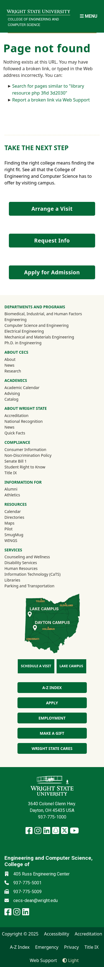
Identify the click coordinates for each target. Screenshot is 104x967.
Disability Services (20, 562)
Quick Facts (14, 433)
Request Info (52, 240)
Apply (52, 702)
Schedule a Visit (36, 666)
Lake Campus (71, 666)
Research (12, 371)
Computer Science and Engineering (36, 325)
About (10, 359)
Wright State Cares (52, 748)
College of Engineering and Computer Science (33, 22)
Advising (12, 393)
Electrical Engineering (24, 331)
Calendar (12, 511)
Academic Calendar (21, 387)
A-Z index (52, 687)
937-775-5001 (27, 882)
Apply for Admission (52, 272)
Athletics (19, 494)
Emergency (47, 947)
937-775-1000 (52, 817)
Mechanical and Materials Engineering (39, 337)
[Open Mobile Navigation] (88, 16)
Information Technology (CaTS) (32, 574)
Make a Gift (52, 733)
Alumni (18, 489)
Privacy (71, 947)
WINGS (10, 540)
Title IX (10, 472)
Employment (52, 718)
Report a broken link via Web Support (51, 100)
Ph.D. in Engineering (23, 342)
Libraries (12, 580)
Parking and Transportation (29, 585)
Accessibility (56, 934)
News (9, 365)
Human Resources (21, 568)
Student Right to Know (24, 467)
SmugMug (21, 534)
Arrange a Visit (51, 208)
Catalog (11, 399)
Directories (14, 517)
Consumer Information (25, 449)
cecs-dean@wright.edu (35, 900)
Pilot (8, 528)
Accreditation (16, 415)
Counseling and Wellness (27, 556)
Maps (9, 523)
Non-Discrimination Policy (28, 455)
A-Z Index (20, 947)
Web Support (43, 960)
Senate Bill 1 (15, 461)
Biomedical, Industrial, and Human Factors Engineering (43, 316)
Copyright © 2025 (20, 934)
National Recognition (23, 421)
